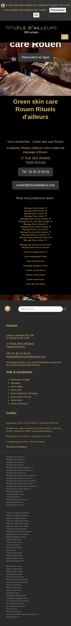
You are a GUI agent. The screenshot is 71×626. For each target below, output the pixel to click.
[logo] (34, 28)
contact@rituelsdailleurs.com (35, 185)
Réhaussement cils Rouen (15, 577)
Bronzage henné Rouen (14, 574)
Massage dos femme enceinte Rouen (18, 531)
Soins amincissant (19, 403)
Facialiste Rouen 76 (13, 617)
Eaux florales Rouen (13, 593)
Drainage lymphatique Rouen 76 (17, 499)
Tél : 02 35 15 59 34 (35, 171)
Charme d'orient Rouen (14, 542)
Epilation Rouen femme (14, 566)
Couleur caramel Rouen (14, 539)
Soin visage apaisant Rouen (15, 606)
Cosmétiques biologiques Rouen (17, 598)
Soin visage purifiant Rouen (15, 603)
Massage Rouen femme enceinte (17, 534)
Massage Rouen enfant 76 (15, 465)
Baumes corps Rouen (13, 585)
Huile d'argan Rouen (13, 497)
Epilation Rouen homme (14, 569)
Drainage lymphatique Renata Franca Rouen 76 (22, 614)
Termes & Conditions (16, 447)
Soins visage (17, 386)
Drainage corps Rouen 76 (14, 505)
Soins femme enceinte (21, 397)
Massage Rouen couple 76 (15, 457)
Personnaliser (58, 10)
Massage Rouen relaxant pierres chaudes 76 (21, 481)
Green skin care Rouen (14, 547)
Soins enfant (16, 400)
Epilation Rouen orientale (14, 571)
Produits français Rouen (14, 553)
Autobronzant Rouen (13, 545)
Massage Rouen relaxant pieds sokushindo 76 (21, 486)
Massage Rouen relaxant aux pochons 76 (20, 483)
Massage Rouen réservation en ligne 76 (19, 470)
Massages (15, 383)
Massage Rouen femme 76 (15, 459)
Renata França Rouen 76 (14, 502)
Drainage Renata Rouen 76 (15, 558)
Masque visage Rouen (13, 590)
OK (36, 15)
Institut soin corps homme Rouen (17, 523)
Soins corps (16, 390)
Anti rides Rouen (11, 609)
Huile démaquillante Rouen (15, 494)
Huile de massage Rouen (14, 491)
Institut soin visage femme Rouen (17, 515)
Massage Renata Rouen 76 (15, 561)
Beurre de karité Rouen (14, 587)
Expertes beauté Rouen (14, 555)
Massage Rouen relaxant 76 (15, 473)
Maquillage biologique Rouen (16, 537)
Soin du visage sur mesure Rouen (17, 601)
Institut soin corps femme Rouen (17, 526)
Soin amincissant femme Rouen (16, 579)
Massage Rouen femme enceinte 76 (18, 467)
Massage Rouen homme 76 (15, 462)
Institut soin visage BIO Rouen (16, 518)
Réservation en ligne (35, 57)
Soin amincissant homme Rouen (17, 582)
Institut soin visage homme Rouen (17, 513)
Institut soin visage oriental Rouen (17, 521)
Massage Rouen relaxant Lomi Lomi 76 (19, 478)
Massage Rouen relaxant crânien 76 (18, 489)
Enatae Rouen (11, 550)
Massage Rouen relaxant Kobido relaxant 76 (21, 475)
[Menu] (64, 36)
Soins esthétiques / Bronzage (24, 393)
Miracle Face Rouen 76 (14, 611)
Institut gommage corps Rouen (16, 529)
